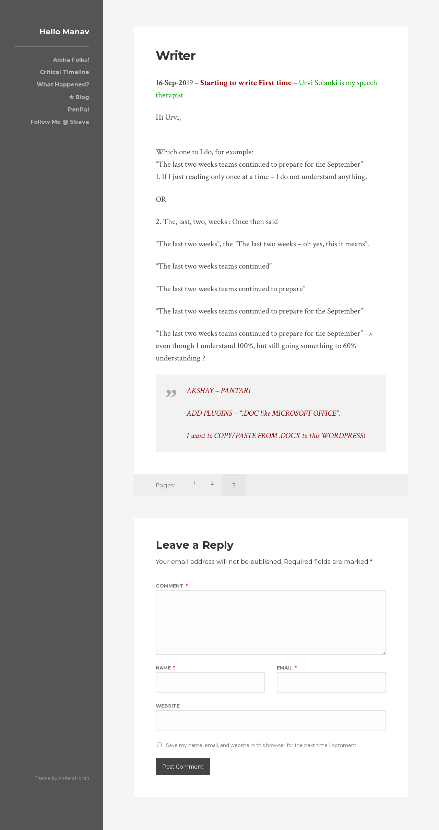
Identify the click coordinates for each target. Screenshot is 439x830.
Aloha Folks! (71, 59)
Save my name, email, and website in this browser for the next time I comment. (261, 751)
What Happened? (63, 84)
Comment (172, 585)
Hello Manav (59, 31)
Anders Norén (73, 778)
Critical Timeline (64, 72)
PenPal (78, 109)
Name (165, 671)
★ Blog (79, 96)
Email (287, 671)
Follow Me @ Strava (60, 122)
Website (168, 710)
